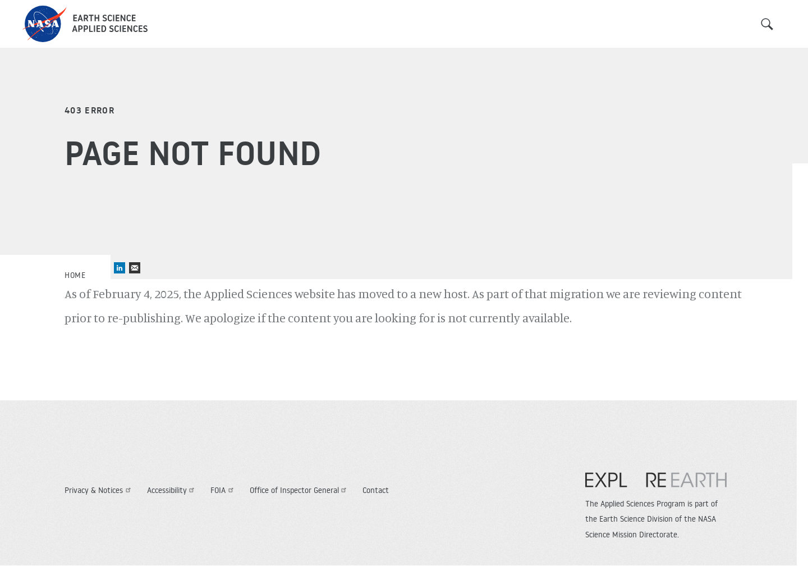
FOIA (223, 490)
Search (767, 24)
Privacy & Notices (99, 490)
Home (75, 275)
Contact (375, 490)
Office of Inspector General (300, 490)
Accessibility (172, 490)
